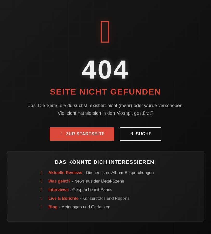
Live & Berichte (63, 199)
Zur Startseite (82, 134)
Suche (140, 134)
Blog (53, 208)
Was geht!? (59, 182)
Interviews (58, 190)
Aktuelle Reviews (65, 173)
